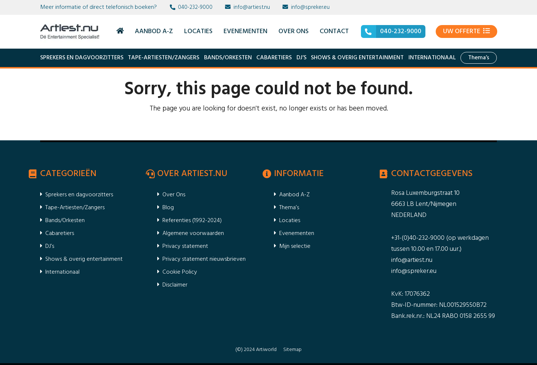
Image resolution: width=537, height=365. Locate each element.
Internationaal (432, 58)
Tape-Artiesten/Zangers (163, 58)
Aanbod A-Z (294, 195)
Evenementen (296, 233)
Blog (168, 208)
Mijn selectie (294, 246)
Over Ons (173, 195)
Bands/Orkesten (228, 58)
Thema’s (478, 58)
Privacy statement (185, 246)
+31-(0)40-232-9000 (418, 238)
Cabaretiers (274, 58)
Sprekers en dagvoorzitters (81, 58)
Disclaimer (174, 285)
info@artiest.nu (252, 7)
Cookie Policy (179, 272)
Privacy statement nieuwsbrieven (204, 259)
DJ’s (301, 58)
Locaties (289, 220)
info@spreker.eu (310, 7)
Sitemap (292, 349)
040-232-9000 (195, 7)
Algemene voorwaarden (193, 233)
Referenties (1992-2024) (192, 220)
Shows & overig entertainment (357, 58)
